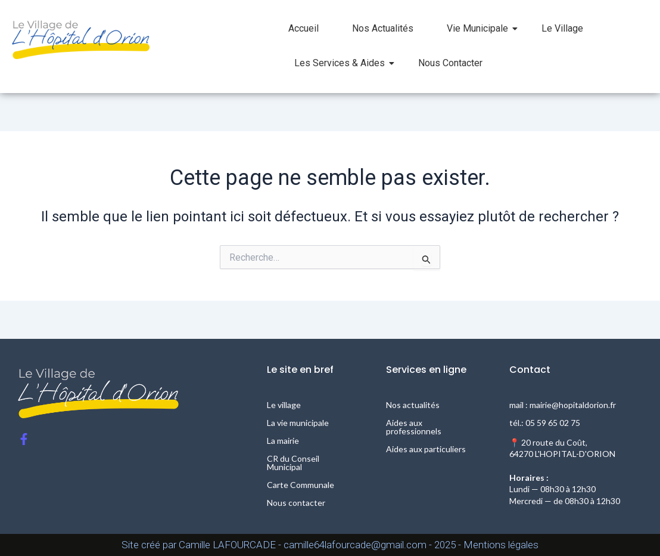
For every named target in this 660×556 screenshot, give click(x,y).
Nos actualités (413, 405)
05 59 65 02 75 (552, 423)
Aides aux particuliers (426, 449)
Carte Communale (300, 485)
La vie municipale (298, 423)
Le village (284, 405)
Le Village (562, 28)
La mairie (283, 440)
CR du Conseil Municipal (293, 462)
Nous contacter (296, 503)
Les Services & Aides (344, 63)
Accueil (303, 28)
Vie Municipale (482, 28)
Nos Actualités (382, 28)
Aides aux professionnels (413, 427)
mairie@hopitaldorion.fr (573, 405)
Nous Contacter (450, 63)
